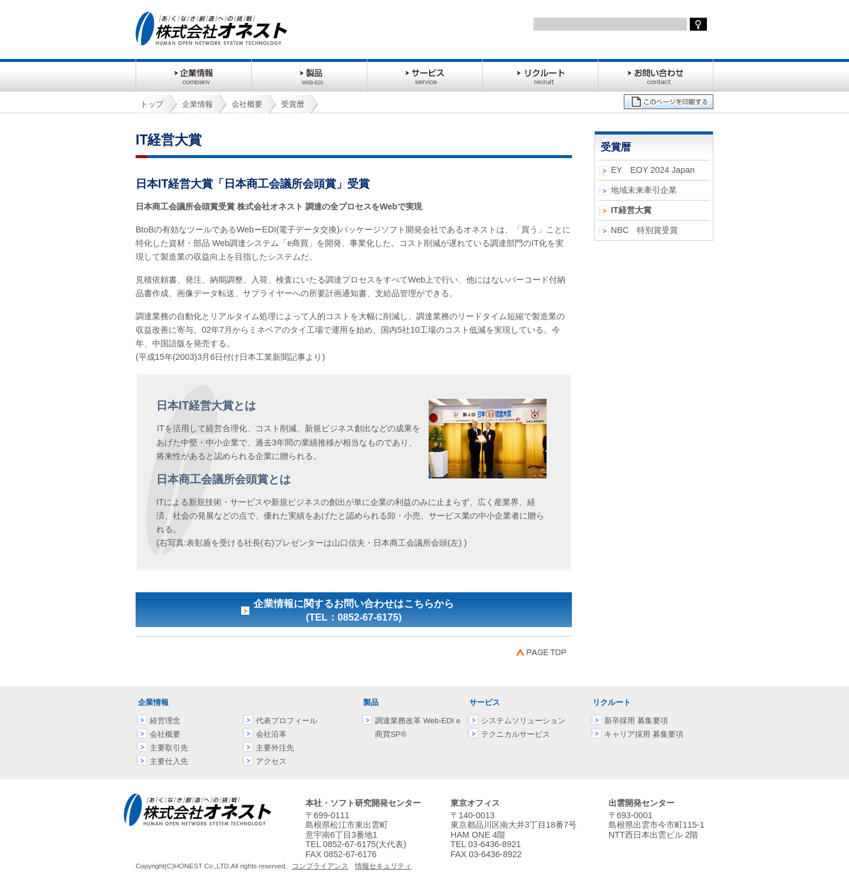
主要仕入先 (169, 761)
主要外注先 (275, 747)
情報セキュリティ (383, 866)
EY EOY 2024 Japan (653, 170)
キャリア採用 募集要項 (643, 734)
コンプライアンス (320, 866)
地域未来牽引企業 (644, 190)
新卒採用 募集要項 (636, 720)
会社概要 (165, 734)
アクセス (271, 761)
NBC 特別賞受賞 (644, 230)
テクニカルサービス (515, 734)
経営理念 (165, 720)
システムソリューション (523, 720)
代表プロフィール (286, 720)
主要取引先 (169, 747)
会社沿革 (271, 734)
